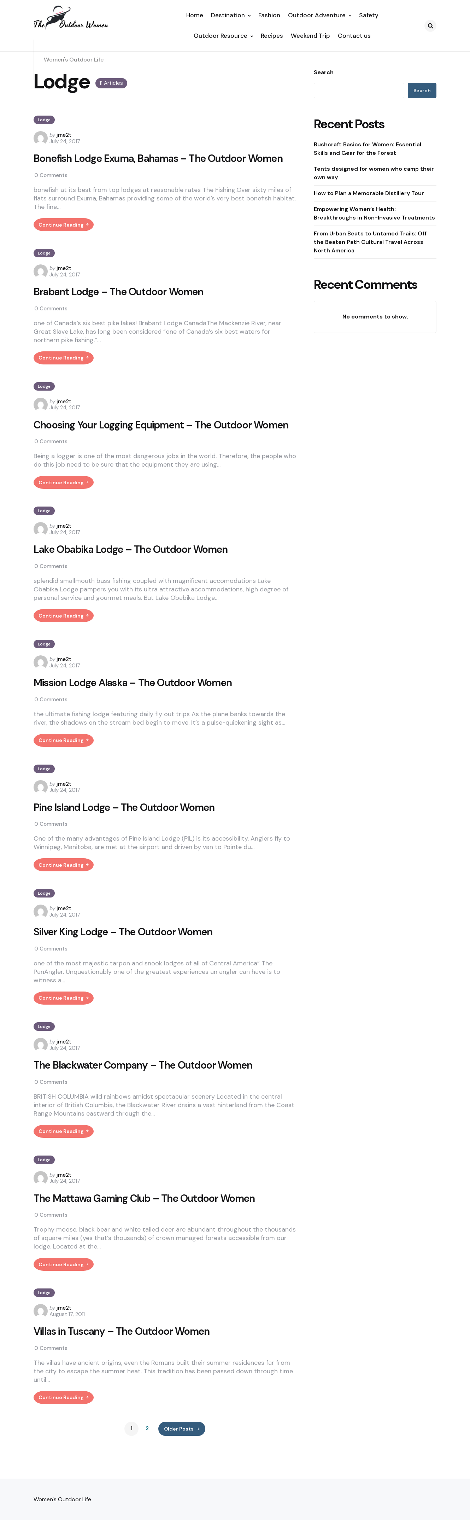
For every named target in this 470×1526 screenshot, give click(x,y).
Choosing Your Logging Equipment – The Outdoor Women (148, 435)
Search (324, 72)
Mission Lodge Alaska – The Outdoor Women (137, 703)
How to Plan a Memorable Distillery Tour (369, 193)
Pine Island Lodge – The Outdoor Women (128, 830)
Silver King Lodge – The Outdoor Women (127, 956)
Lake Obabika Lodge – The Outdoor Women (135, 568)
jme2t (64, 135)
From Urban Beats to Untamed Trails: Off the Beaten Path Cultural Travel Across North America (370, 242)
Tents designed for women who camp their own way (374, 173)
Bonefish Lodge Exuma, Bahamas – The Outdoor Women (165, 159)
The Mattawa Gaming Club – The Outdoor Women (150, 1226)
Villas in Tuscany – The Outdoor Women (126, 1361)
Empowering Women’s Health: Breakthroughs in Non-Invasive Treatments (374, 213)
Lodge (44, 120)
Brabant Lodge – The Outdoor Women (123, 294)
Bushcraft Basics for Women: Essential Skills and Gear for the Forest (367, 149)
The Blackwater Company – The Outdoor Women (149, 1091)
